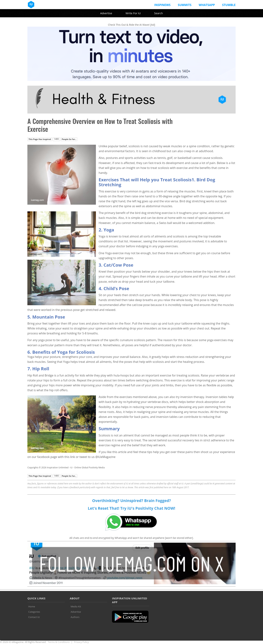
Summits (184, 5)
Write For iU (133, 13)
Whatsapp (207, 5)
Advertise (106, 13)
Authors (75, 617)
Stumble (229, 5)
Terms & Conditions (59, 642)
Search (158, 13)
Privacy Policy (81, 642)
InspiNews (162, 5)
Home (31, 606)
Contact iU (34, 617)
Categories (34, 611)
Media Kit (76, 606)
